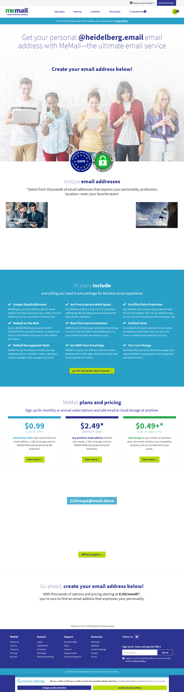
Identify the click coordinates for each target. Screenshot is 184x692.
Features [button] (59, 11)
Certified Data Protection (143, 304)
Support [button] (95, 11)
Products (41, 649)
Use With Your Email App (84, 345)
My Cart (13, 656)
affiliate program (92, 554)
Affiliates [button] (114, 11)
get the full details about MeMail (92, 370)
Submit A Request (72, 656)
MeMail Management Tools (29, 345)
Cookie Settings (98, 649)
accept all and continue (129, 687)
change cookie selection (54, 687)
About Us (14, 641)
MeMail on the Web (23, 323)
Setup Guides (70, 653)
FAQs (66, 645)
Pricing (13, 653)
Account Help (70, 641)
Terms (94, 656)
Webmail (95, 641)
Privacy (94, 653)
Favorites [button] (137, 11)
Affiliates (95, 645)
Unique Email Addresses (27, 304)
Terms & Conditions (112, 672)
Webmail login (166, 3)
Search (13, 645)
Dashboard (42, 645)
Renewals (41, 653)
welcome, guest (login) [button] (142, 3)
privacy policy (159, 681)
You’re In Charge (137, 345)
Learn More (34, 459)
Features (14, 649)
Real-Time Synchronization (86, 323)
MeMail (73, 672)
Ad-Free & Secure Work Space (88, 304)
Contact (67, 649)
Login (40, 641)
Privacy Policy (99, 672)
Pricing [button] (78, 11)
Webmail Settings (45, 656)
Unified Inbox (135, 323)
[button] (175, 12)
